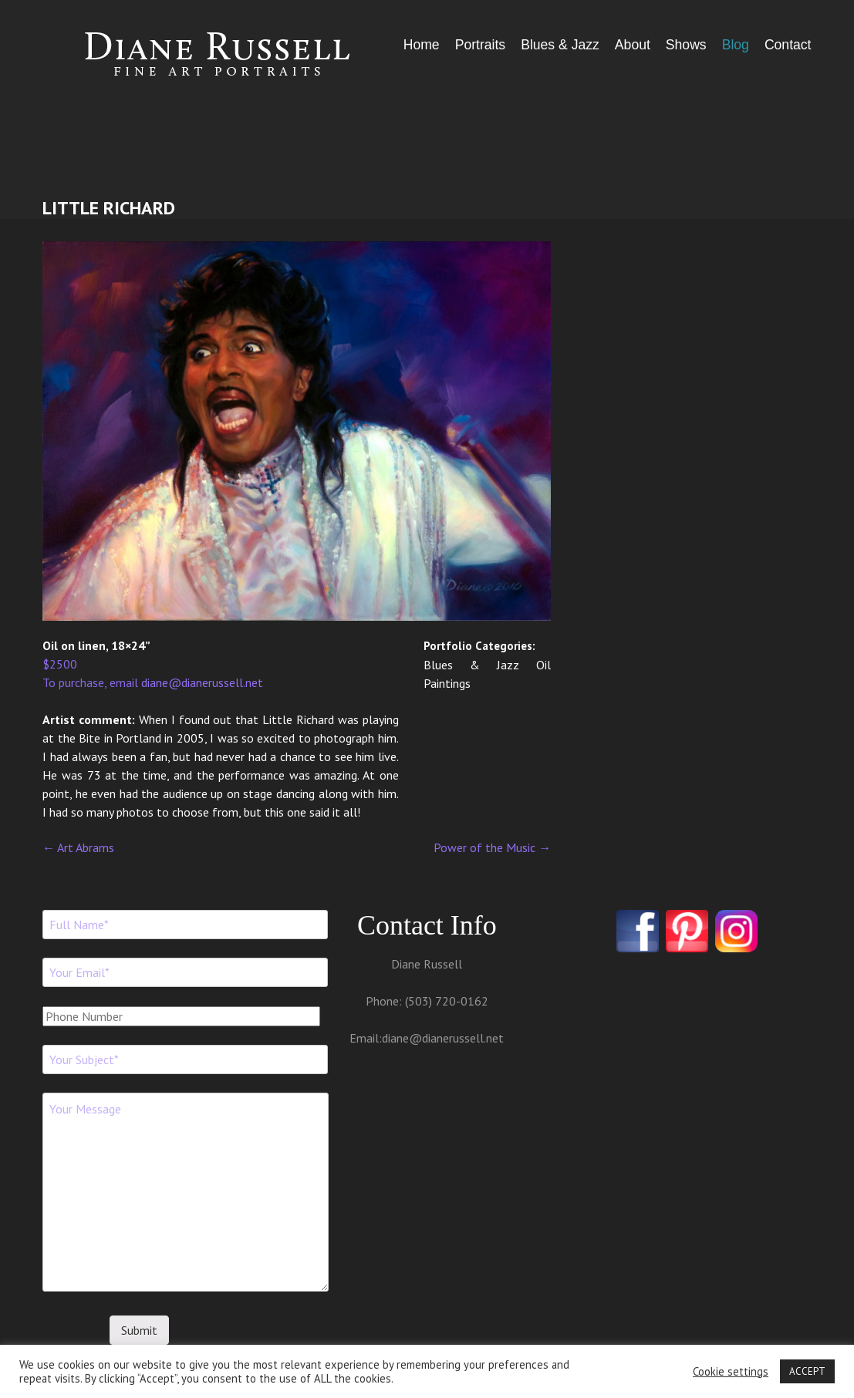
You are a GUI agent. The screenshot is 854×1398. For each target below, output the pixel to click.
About (632, 44)
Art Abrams (78, 847)
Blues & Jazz (560, 44)
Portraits (480, 44)
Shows (686, 44)
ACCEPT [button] (807, 1371)
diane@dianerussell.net (202, 682)
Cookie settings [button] (730, 1372)
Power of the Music (492, 847)
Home (421, 44)
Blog (735, 44)
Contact (788, 44)
